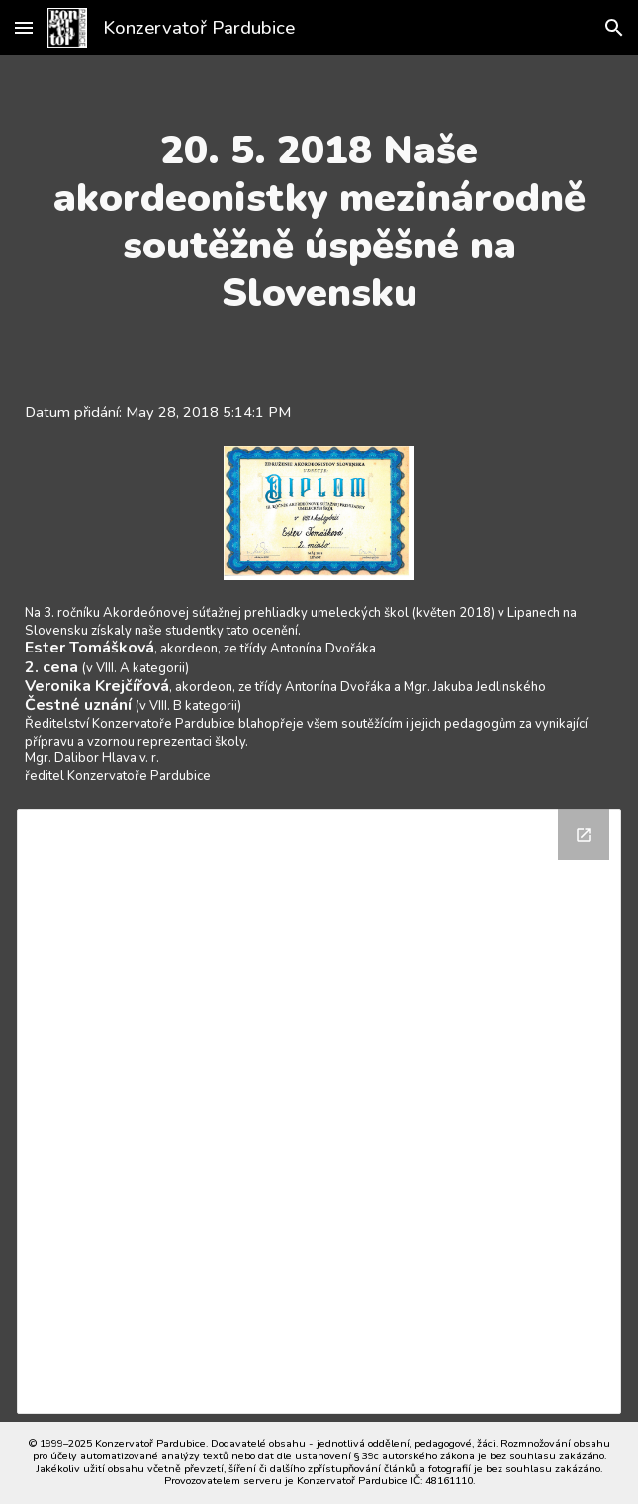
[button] (23, 27)
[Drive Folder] (319, 1111)
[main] (319, 222)
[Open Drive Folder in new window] (583, 834)
